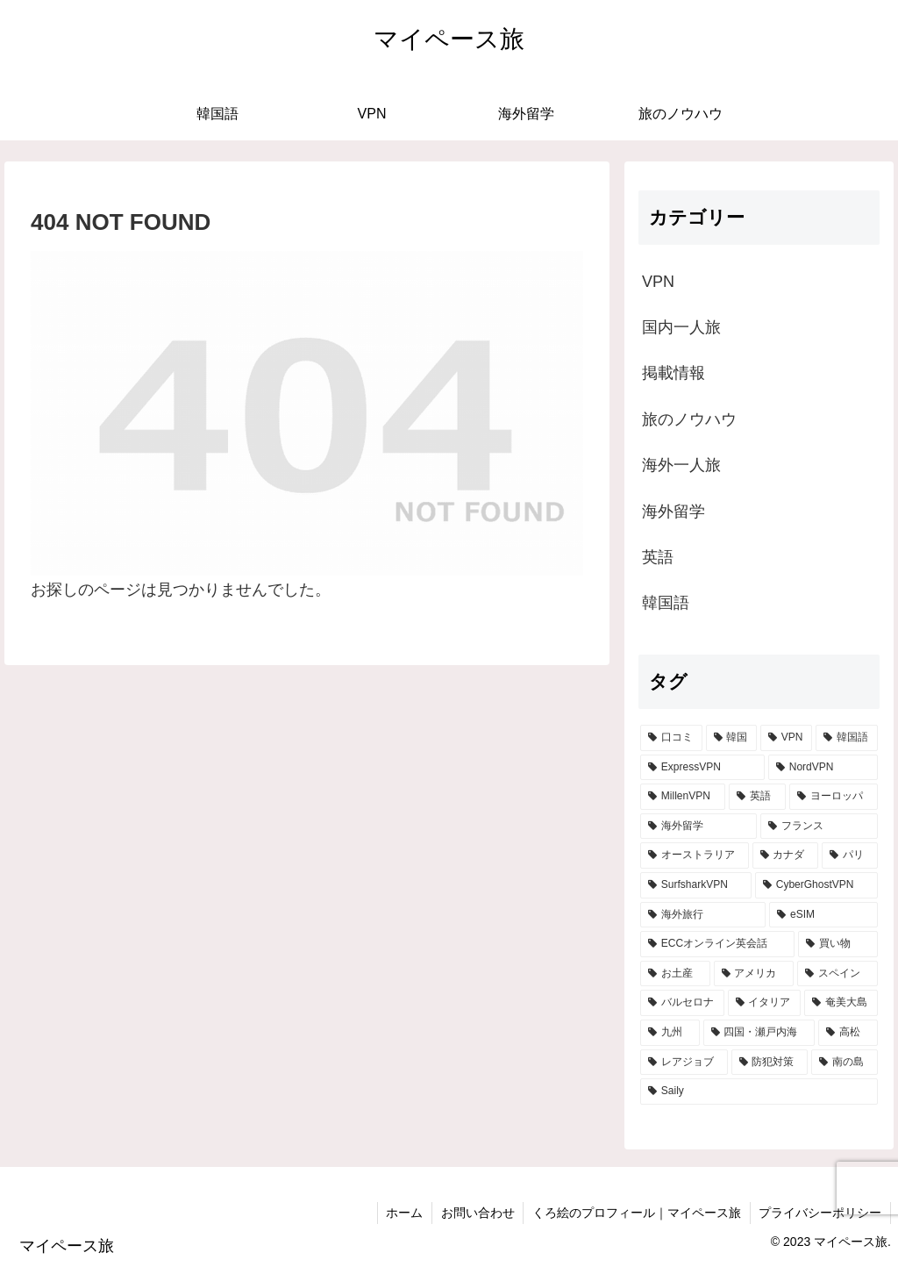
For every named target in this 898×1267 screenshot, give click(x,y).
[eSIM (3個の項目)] (823, 915)
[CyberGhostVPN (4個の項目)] (816, 885)
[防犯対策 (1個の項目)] (769, 1062)
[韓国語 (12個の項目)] (846, 738)
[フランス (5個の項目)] (818, 826)
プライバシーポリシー (820, 1213)
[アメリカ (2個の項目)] (754, 974)
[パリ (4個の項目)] (849, 855)
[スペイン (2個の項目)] (837, 974)
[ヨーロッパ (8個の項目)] (833, 797)
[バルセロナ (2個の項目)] (681, 1003)
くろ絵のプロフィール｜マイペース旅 (635, 1213)
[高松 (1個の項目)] (847, 1033)
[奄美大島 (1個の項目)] (840, 1003)
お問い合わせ (476, 1213)
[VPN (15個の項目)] (786, 738)
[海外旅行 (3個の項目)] (703, 915)
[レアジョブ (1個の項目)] (683, 1062)
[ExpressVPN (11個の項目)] (702, 768)
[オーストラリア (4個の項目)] (694, 855)
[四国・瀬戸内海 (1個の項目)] (759, 1033)
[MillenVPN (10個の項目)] (682, 797)
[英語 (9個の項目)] (757, 797)
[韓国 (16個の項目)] (731, 738)
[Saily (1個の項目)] (758, 1091)
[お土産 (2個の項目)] (674, 974)
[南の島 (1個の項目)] (844, 1062)
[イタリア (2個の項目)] (764, 1003)
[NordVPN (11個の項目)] (823, 768)
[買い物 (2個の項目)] (838, 944)
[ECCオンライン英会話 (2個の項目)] (717, 944)
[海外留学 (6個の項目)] (698, 826)
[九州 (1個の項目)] (669, 1033)
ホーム (402, 1213)
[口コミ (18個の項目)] (671, 738)
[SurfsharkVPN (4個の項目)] (696, 885)
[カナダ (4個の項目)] (785, 855)
